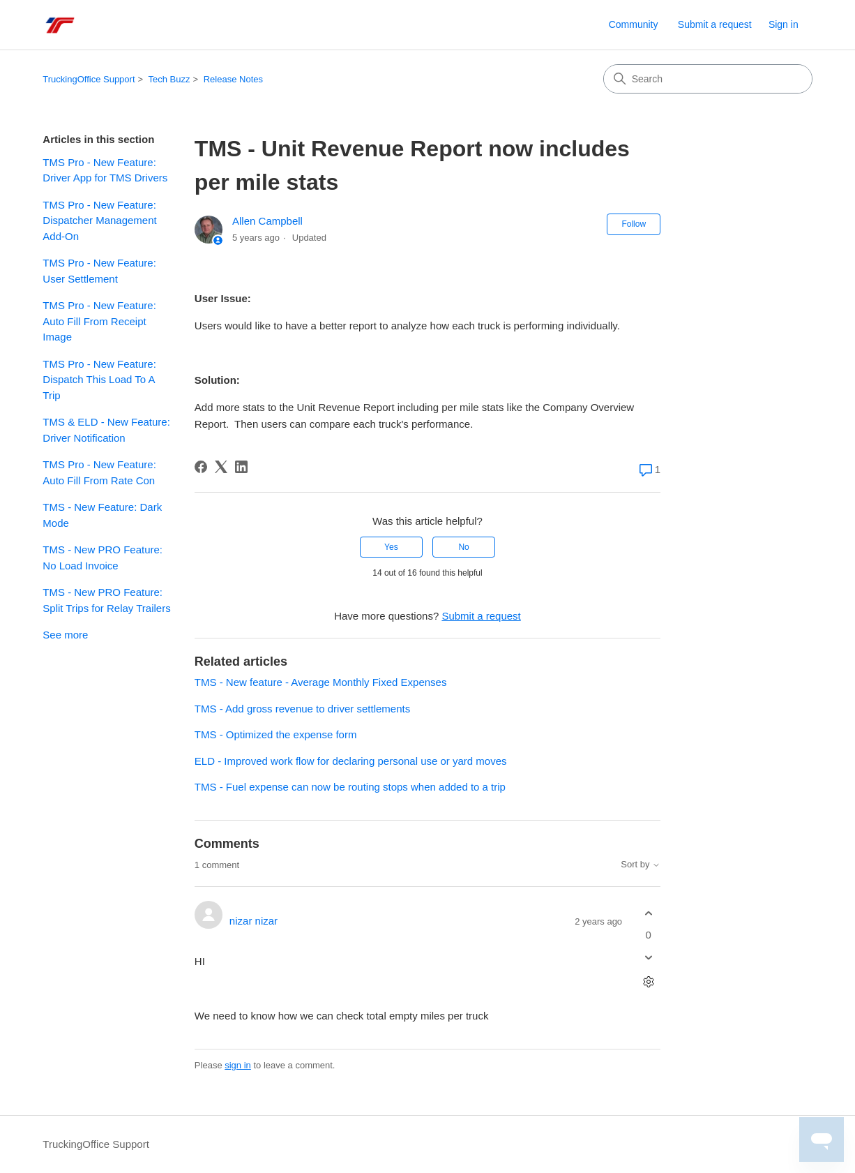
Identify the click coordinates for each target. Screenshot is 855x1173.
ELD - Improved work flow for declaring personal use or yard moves (351, 761)
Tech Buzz (169, 79)
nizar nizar (253, 921)
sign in (238, 1065)
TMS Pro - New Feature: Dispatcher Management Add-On (99, 220)
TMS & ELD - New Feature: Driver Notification (106, 430)
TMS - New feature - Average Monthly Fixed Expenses (321, 682)
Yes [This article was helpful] (391, 547)
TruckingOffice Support (89, 79)
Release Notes (233, 79)
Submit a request (715, 24)
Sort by (640, 864)
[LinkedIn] (241, 467)
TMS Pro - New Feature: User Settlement (99, 271)
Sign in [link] (784, 24)
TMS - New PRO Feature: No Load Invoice (102, 557)
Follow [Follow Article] (633, 224)
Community (633, 24)
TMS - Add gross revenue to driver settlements (302, 709)
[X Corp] (221, 467)
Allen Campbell (267, 221)
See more (65, 635)
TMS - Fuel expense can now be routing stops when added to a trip (350, 787)
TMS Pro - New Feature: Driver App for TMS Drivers (105, 170)
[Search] (708, 79)
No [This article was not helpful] (463, 547)
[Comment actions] (648, 982)
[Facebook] (201, 467)
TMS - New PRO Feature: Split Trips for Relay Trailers (106, 600)
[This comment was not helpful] (648, 958)
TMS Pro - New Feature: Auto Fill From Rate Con (99, 472)
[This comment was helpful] (648, 913)
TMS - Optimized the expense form (276, 734)
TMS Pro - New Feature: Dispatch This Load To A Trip (99, 379)
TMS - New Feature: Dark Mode (102, 515)
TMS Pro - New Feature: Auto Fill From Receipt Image (99, 321)
